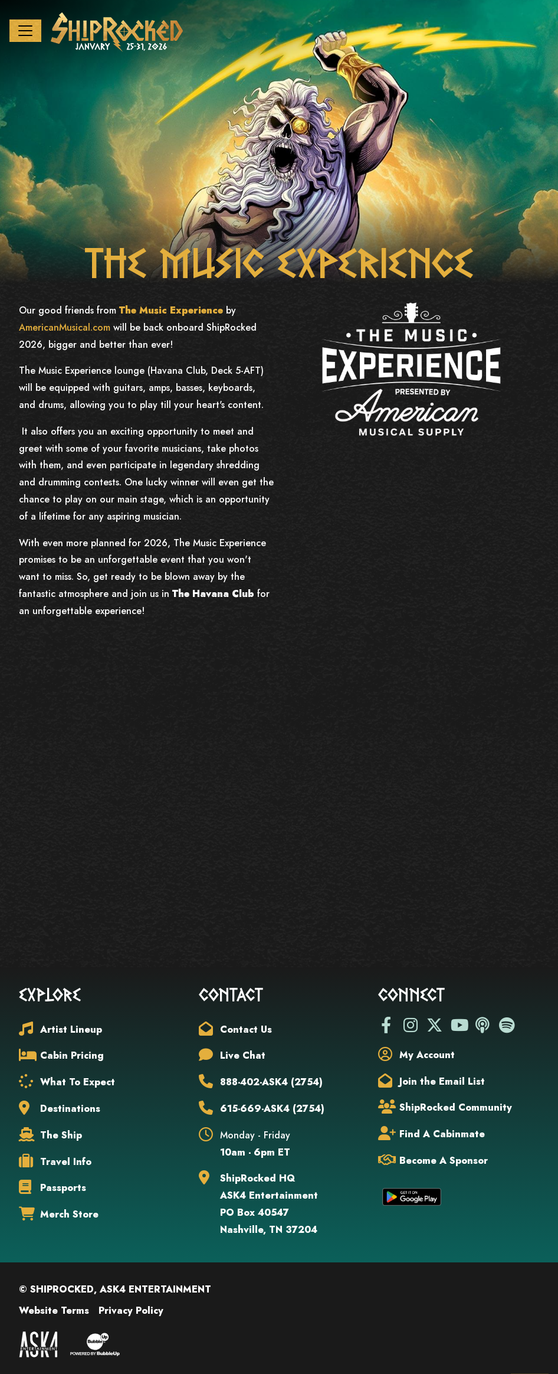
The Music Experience (171, 310)
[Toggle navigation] (25, 30)
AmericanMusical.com (64, 327)
